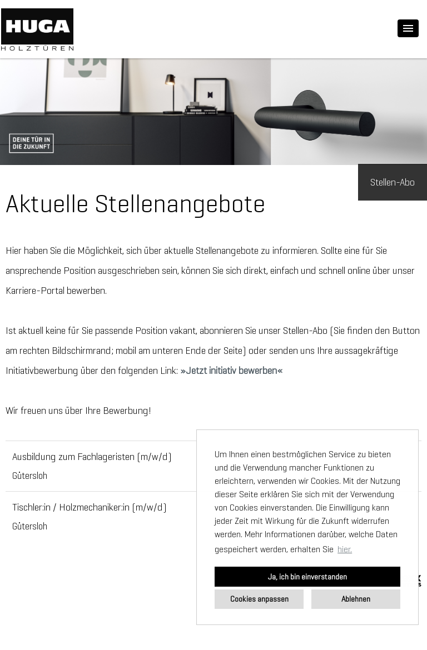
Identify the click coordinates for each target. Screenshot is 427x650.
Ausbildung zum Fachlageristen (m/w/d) (92, 457)
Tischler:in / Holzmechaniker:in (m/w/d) (89, 507)
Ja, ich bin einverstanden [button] (307, 577)
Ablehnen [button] (355, 599)
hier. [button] (344, 549)
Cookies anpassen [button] (259, 599)
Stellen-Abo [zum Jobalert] (392, 182)
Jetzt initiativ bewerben (231, 370)
